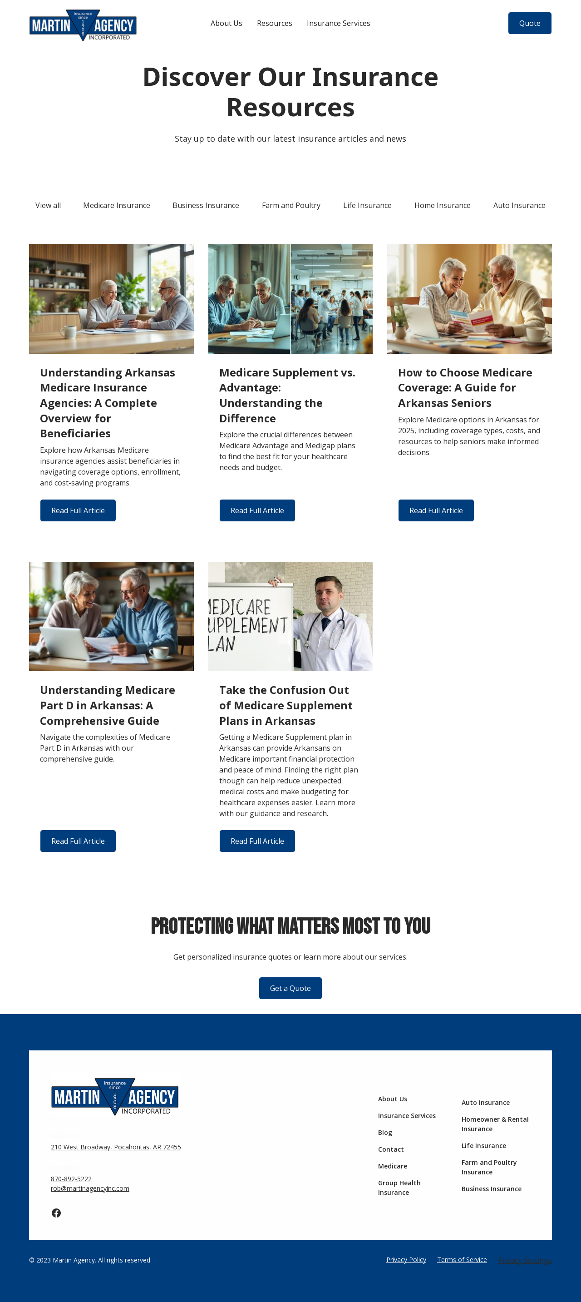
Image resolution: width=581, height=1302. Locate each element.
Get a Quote (290, 988)
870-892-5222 (71, 1178)
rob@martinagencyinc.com (90, 1188)
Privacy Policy (406, 1259)
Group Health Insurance (399, 1187)
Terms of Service (462, 1259)
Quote (530, 23)
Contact (391, 1149)
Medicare (392, 1166)
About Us (226, 23)
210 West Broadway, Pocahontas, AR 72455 (116, 1147)
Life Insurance (484, 1145)
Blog (385, 1132)
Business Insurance (492, 1188)
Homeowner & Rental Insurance (495, 1124)
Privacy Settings (525, 1260)
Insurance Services (338, 23)
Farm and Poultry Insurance (489, 1167)
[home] (83, 23)
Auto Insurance (486, 1102)
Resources (274, 23)
